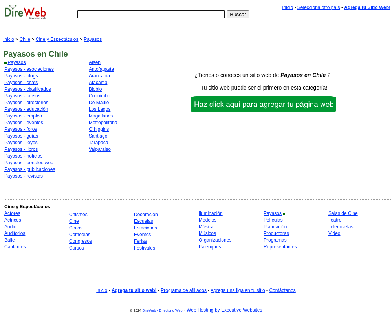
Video (334, 233)
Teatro (334, 220)
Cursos (76, 248)
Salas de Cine (343, 213)
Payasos (93, 39)
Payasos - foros (20, 129)
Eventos (142, 234)
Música (206, 226)
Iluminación (211, 213)
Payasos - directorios (26, 102)
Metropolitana (103, 122)
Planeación (275, 226)
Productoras (276, 233)
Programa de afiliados (184, 290)
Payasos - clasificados (27, 89)
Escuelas (143, 221)
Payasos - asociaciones (29, 69)
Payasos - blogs (21, 76)
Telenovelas (340, 226)
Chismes (78, 214)
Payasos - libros (21, 149)
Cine (74, 221)
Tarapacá (98, 142)
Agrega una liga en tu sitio (238, 290)
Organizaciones (215, 240)
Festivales (144, 248)
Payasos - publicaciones (29, 169)
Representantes (280, 247)
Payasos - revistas (23, 176)
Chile (25, 39)
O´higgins (99, 129)
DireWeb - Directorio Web (162, 310)
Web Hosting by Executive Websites (224, 310)
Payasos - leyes (21, 142)
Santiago (98, 136)
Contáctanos (282, 290)
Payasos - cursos (22, 96)
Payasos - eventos (23, 122)
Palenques (210, 247)
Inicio (287, 7)
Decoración (146, 214)
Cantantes (15, 247)
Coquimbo (99, 96)
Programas (275, 240)
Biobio (95, 89)
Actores (12, 213)
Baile (9, 240)
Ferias (140, 241)
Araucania (99, 76)
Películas (273, 220)
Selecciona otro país (318, 7)
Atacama (98, 82)
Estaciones (145, 228)
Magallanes (101, 116)
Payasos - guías (21, 136)
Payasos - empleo (23, 116)
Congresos (80, 241)
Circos (75, 228)
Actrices (12, 220)
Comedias (79, 234)
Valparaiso (100, 149)
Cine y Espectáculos (57, 39)
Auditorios (14, 233)
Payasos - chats (21, 82)
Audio (10, 226)
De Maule (99, 102)
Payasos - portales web (28, 162)
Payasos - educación (26, 109)
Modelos (207, 220)
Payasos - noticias (23, 156)
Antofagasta (101, 69)
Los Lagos (99, 109)
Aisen (95, 62)
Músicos (207, 233)
